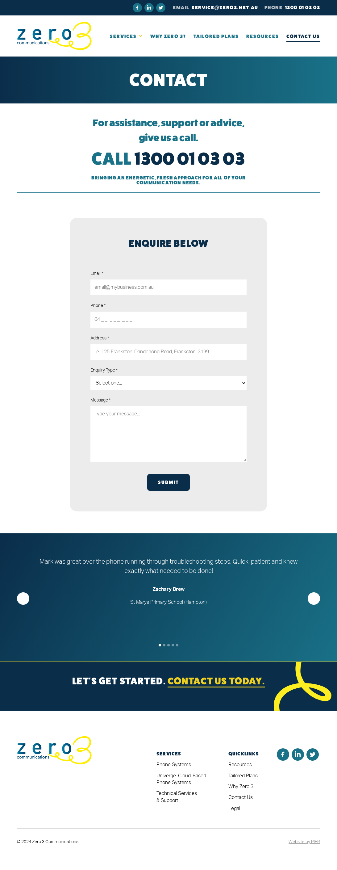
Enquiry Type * (104, 370)
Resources (240, 764)
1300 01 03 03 (302, 8)
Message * (100, 400)
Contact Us (303, 36)
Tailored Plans (243, 775)
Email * (96, 273)
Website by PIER (304, 842)
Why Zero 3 (240, 786)
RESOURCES (262, 36)
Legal (234, 808)
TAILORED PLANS (216, 36)
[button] (126, 36)
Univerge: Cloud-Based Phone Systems (181, 779)
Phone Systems (173, 764)
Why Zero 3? (168, 36)
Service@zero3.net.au (225, 8)
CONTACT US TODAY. (216, 681)
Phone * (98, 306)
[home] (54, 36)
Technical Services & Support (176, 797)
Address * (99, 338)
